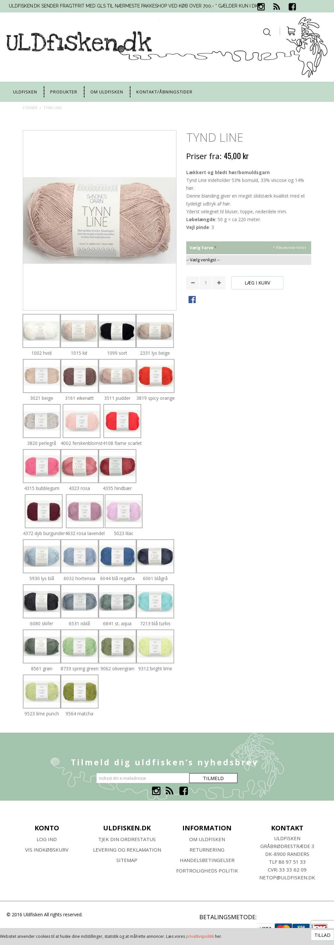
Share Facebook (193, 300)
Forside (30, 107)
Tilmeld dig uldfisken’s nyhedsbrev (164, 762)
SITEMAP (126, 860)
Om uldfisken (106, 92)
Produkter (63, 92)
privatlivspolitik (200, 936)
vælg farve (201, 248)
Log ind (47, 839)
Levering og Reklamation (127, 849)
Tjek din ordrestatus (127, 839)
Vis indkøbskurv (46, 849)
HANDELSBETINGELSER (207, 860)
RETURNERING (207, 849)
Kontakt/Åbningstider (164, 92)
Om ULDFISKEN (207, 839)
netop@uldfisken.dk (287, 877)
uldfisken (25, 92)
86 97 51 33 (292, 861)
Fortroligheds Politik (207, 870)
